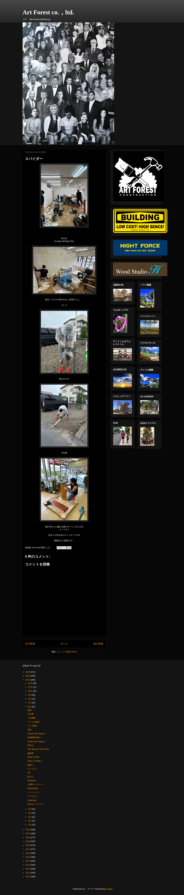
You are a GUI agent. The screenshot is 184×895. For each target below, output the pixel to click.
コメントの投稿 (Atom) (66, 652)
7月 (30, 703)
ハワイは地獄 (33, 722)
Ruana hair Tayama (36, 733)
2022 (28, 829)
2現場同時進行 (34, 737)
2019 (28, 841)
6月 (30, 707)
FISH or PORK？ (35, 761)
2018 (28, 845)
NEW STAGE (33, 757)
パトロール (32, 796)
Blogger (109, 889)
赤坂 (29, 710)
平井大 (30, 745)
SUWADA (31, 780)
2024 (28, 676)
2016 (28, 853)
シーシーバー (33, 792)
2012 (28, 869)
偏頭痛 (30, 753)
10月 (30, 691)
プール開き (32, 726)
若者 (29, 729)
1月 (30, 824)
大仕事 (30, 714)
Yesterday (31, 800)
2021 (28, 833)
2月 (30, 821)
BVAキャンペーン (35, 804)
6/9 (28, 773)
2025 (28, 672)
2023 (28, 680)
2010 (28, 876)
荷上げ (30, 777)
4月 (30, 813)
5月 (30, 809)
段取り (30, 765)
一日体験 (31, 718)
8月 (30, 699)
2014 (28, 861)
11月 (30, 687)
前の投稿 (98, 643)
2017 (28, 849)
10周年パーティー (35, 784)
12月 (30, 683)
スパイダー (32, 769)
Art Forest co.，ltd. (48, 12)
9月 (30, 695)
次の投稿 (30, 643)
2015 (28, 857)
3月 (30, 817)
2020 (28, 837)
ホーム (64, 643)
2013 (28, 865)
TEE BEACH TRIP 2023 (38, 749)
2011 (28, 873)
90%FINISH (32, 788)
